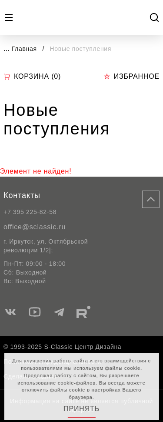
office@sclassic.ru (34, 227)
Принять (81, 408)
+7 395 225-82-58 (30, 211)
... (6, 48)
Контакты (21, 195)
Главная (24, 48)
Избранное (131, 76)
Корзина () (32, 76)
